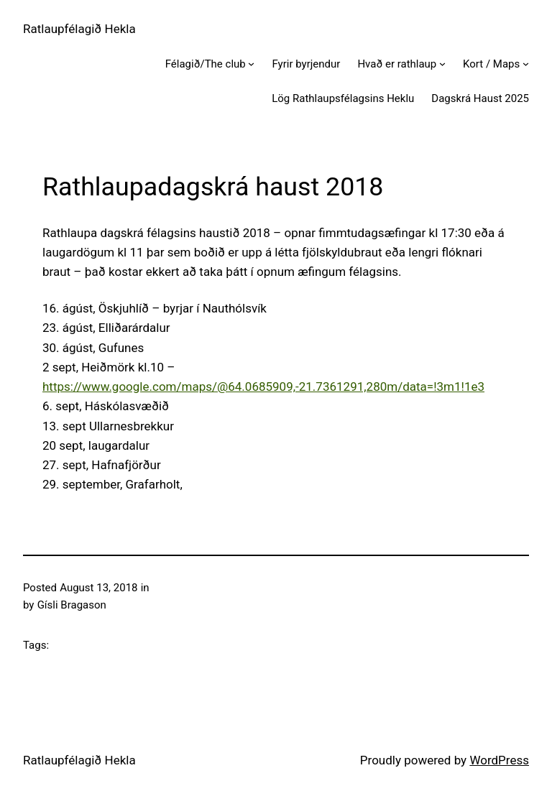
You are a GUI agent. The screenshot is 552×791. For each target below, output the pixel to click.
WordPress (499, 760)
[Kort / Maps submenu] (526, 63)
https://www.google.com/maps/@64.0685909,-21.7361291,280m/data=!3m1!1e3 (263, 386)
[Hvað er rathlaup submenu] (442, 63)
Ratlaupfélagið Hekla (79, 29)
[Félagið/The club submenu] (251, 63)
